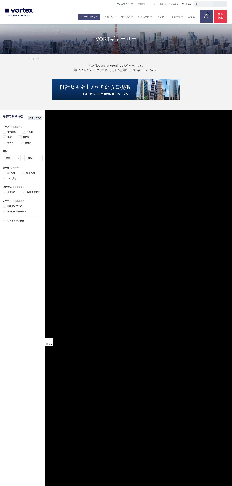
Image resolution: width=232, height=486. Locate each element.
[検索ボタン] (196, 4)
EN (183, 4)
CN (189, 4)
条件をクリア (35, 115)
